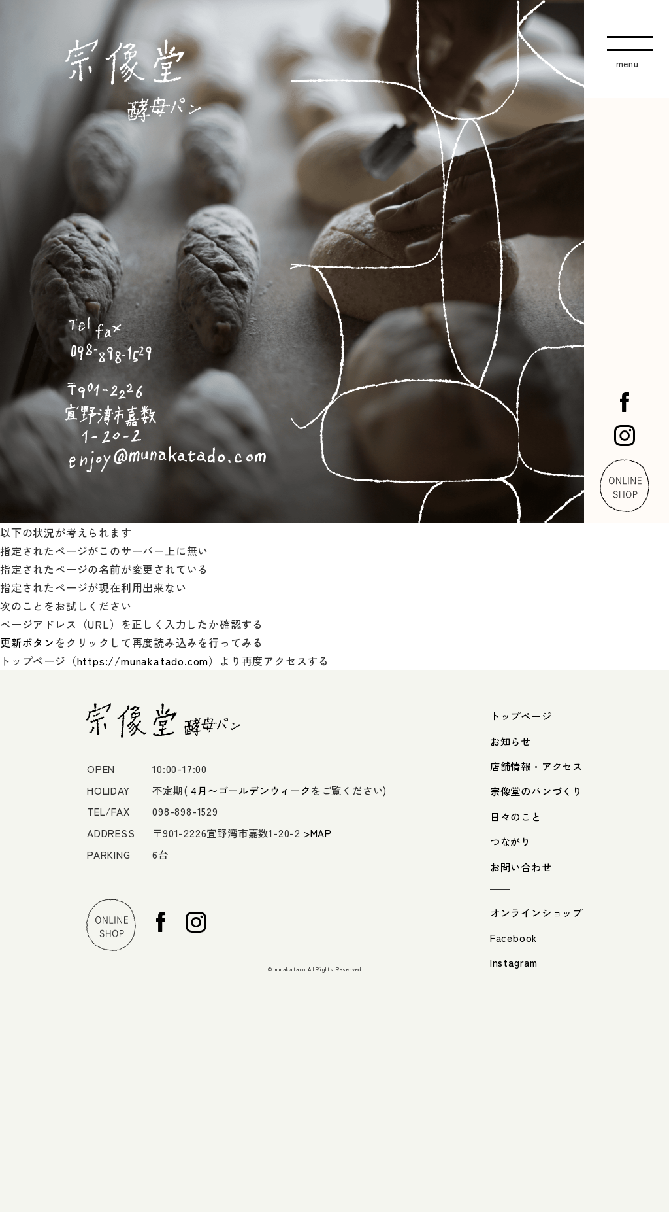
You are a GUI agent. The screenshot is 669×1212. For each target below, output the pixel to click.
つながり (510, 841)
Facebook (513, 937)
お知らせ (510, 741)
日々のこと (516, 816)
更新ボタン (27, 642)
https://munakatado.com (143, 660)
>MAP (318, 832)
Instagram (514, 962)
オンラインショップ (536, 912)
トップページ (521, 715)
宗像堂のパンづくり (536, 791)
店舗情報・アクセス (536, 766)
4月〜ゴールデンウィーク (251, 790)
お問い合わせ (521, 866)
